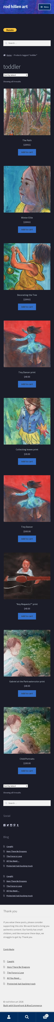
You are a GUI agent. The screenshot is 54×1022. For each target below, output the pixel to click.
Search (27, 1017)
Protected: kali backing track (19, 866)
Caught (9, 846)
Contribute (8, 949)
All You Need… (12, 861)
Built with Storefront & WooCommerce (22, 1005)
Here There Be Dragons (16, 851)
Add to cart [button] (27, 152)
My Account (9, 1017)
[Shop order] (15, 75)
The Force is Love (14, 856)
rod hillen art (15, 6)
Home (9, 55)
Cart (42, 1015)
